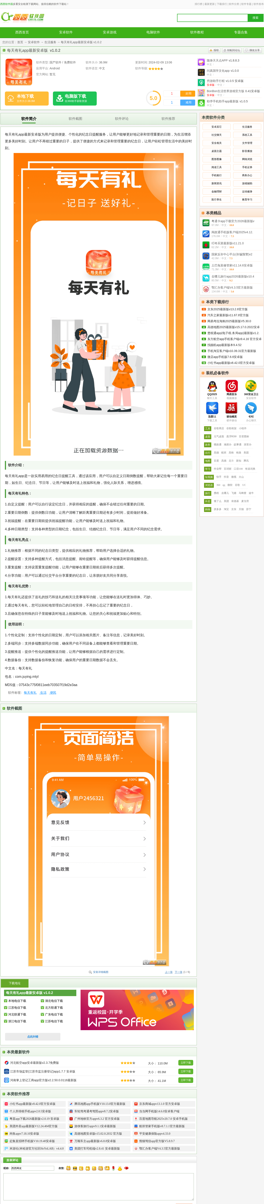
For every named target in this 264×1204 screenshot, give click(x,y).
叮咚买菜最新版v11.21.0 (227, 243)
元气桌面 (219, 436)
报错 (216, 50)
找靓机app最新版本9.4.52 (224, 345)
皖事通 (237, 444)
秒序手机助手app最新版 (227, 101)
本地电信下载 (17, 1000)
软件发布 (259, 4)
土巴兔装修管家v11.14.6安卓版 (232, 265)
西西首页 (22, 32)
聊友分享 (255, 50)
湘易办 (227, 444)
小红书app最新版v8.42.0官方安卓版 (231, 363)
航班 (223, 452)
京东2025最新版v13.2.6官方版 (227, 309)
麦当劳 (245, 501)
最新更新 (209, 4)
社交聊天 (216, 134)
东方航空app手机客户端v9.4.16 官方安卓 (234, 339)
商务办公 (247, 175)
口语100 (238, 468)
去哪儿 (225, 493)
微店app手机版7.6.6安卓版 (225, 357)
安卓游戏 (109, 32)
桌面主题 (216, 151)
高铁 (231, 452)
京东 (233, 509)
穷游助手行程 (225, 81)
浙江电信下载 (17, 1021)
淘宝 (226, 509)
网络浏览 (247, 159)
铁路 (238, 452)
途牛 (251, 493)
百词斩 (227, 468)
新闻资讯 (216, 183)
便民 (52, 692)
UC (244, 484)
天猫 (241, 509)
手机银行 (216, 175)
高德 (216, 452)
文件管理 (247, 143)
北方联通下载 (54, 1007)
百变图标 (244, 436)
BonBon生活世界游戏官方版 (233, 91)
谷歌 (237, 484)
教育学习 (247, 199)
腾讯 (246, 460)
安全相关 (216, 143)
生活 (42, 692)
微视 (233, 476)
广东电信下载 (54, 1014)
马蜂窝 (242, 493)
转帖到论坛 (233, 50)
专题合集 (241, 32)
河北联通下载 (17, 1014)
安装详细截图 (100, 972)
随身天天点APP (223, 60)
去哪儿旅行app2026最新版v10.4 (232, 276)
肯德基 (235, 501)
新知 (238, 460)
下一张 (178, 972)
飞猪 (233, 493)
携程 (216, 493)
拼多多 (217, 509)
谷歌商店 (219, 428)
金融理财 (216, 191)
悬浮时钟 (231, 436)
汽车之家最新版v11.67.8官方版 (228, 315)
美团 (246, 452)
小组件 (243, 428)
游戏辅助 (247, 183)
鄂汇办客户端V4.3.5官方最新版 (232, 287)
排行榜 (198, 4)
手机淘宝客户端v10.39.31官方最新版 (231, 351)
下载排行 (222, 4)
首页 (20, 42)
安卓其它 (216, 126)
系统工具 (247, 134)
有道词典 (250, 468)
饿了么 (217, 501)
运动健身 (247, 191)
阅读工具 (216, 167)
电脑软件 (153, 32)
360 (218, 484)
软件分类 (234, 4)
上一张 (169, 972)
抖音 (226, 476)
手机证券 (247, 167)
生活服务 (50, 42)
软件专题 (246, 4)
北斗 (231, 460)
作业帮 (217, 468)
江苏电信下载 (17, 1007)
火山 (241, 476)
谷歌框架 (231, 428)
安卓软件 (66, 32)
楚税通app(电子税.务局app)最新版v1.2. (233, 333)
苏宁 (248, 509)
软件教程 (197, 32)
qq (224, 484)
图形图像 (216, 159)
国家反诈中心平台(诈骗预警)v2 (231, 254)
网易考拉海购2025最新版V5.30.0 (229, 321)
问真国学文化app (223, 70)
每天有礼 (30, 692)
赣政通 (217, 444)
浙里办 (247, 444)
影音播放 (247, 151)
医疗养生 (216, 199)
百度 (216, 460)
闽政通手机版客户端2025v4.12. (232, 232)
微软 (230, 484)
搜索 (255, 17)
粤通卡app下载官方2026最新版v (232, 221)
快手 (218, 476)
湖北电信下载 (54, 1000)
